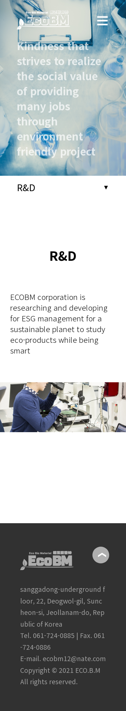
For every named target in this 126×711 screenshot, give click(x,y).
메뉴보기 (102, 14)
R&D (26, 187)
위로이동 (100, 555)
